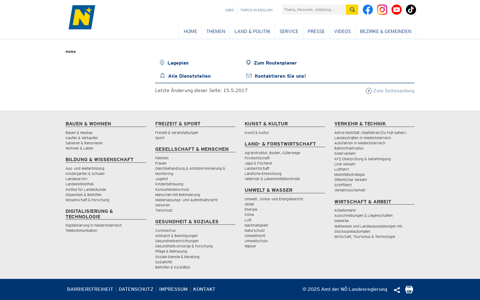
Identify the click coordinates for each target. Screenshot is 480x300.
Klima (249, 214)
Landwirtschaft (257, 168)
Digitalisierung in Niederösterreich (94, 225)
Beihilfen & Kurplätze (172, 267)
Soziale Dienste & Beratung (177, 256)
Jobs (229, 10)
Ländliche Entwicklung (263, 173)
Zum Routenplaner (275, 63)
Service (288, 31)
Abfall (249, 204)
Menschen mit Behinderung (177, 194)
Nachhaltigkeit (256, 225)
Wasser (250, 246)
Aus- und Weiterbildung (85, 168)
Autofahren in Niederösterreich (359, 143)
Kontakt (204, 289)
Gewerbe (341, 220)
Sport (159, 137)
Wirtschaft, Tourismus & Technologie (364, 236)
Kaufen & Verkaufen (82, 137)
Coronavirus (165, 230)
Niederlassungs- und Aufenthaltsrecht (186, 200)
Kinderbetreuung (169, 184)
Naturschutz (255, 230)
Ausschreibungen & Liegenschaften (363, 215)
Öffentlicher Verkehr (350, 179)
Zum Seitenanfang (390, 91)
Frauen (161, 163)
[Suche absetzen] (352, 10)
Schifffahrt (343, 185)
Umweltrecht (255, 235)
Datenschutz (136, 289)
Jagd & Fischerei (258, 163)
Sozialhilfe (163, 262)
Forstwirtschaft (257, 158)
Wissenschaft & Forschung (87, 200)
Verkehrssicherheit (349, 190)
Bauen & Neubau (79, 132)
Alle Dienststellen (189, 76)
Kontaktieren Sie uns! (280, 76)
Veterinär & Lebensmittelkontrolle (272, 178)
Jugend (161, 178)
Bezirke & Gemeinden (385, 31)
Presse (316, 31)
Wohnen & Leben (79, 148)
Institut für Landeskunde (86, 189)
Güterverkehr (345, 153)
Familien (162, 158)
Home (190, 31)
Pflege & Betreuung (171, 251)
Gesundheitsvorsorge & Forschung (184, 246)
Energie (251, 209)
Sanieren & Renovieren (84, 143)
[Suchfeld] (314, 10)
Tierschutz (164, 210)
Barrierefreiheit (90, 289)
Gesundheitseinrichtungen (177, 241)
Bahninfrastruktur (349, 148)
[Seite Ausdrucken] (409, 291)
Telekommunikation (81, 230)
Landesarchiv (77, 178)
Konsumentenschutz (172, 189)
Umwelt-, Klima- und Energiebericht (274, 199)
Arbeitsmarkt (345, 210)
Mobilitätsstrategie (349, 174)
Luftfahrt (341, 169)
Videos (342, 31)
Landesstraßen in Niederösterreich (362, 137)
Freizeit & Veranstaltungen (176, 132)
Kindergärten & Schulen (85, 173)
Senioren (162, 205)
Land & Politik (252, 31)
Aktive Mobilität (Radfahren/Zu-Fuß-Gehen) (370, 132)
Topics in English (256, 10)
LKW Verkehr (345, 164)
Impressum (173, 289)
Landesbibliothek (80, 184)
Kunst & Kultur (257, 132)
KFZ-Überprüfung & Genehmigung (362, 159)
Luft (248, 220)
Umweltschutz (256, 241)
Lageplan (178, 63)
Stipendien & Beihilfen (84, 194)
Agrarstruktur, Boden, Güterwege (272, 152)
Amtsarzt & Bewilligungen (176, 235)
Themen (215, 31)
